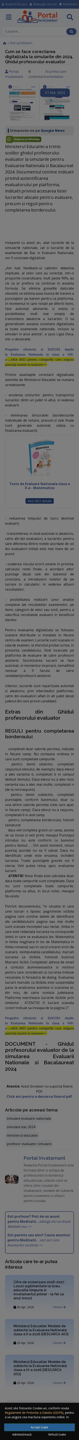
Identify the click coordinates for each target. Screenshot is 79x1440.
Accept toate (39, 1427)
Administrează (22, 1434)
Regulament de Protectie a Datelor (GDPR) (34, 1413)
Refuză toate (57, 1434)
